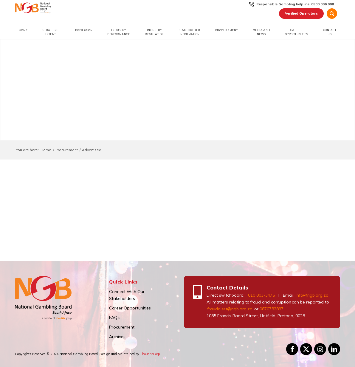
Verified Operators (301, 13)
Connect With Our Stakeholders (127, 295)
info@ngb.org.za (312, 295)
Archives (117, 336)
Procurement (121, 327)
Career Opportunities (130, 308)
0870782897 (271, 309)
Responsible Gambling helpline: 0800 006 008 (295, 4)
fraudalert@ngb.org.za (229, 309)
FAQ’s (114, 317)
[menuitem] (295, 4)
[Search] (332, 13)
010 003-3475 (261, 295)
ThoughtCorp (150, 354)
